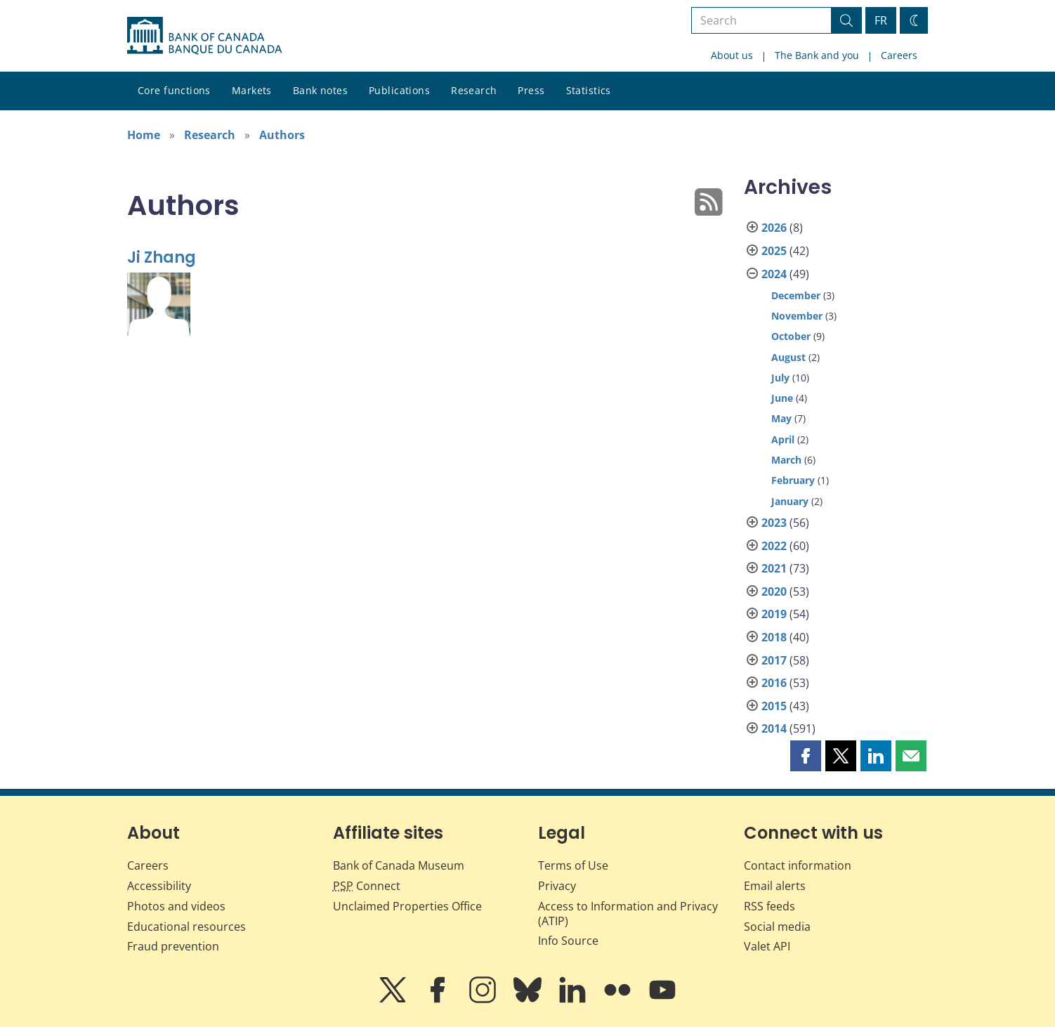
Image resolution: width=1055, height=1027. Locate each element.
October (791, 336)
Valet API (767, 946)
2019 (774, 614)
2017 (774, 660)
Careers (899, 55)
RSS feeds (769, 906)
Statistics (588, 90)
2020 (774, 591)
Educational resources (186, 926)
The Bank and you (817, 55)
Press (531, 90)
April (782, 439)
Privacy (557, 886)
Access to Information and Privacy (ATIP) (628, 913)
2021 (774, 568)
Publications (399, 90)
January (789, 501)
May (781, 418)
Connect (366, 886)
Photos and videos (176, 906)
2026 (774, 227)
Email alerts (775, 886)
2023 (774, 522)
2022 (774, 546)
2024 (774, 274)
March (786, 459)
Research (474, 90)
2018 (774, 637)
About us (732, 55)
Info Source (568, 940)
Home (143, 135)
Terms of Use (573, 865)
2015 (774, 706)
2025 (774, 251)
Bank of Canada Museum (398, 865)
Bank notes (320, 90)
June (782, 398)
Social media (777, 926)
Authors (282, 135)
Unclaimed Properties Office (407, 906)
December (795, 295)
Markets (252, 90)
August (788, 357)
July (780, 377)
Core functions (174, 90)
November (797, 315)
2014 (774, 728)
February (793, 480)
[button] (805, 755)
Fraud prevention (173, 946)
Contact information (797, 865)
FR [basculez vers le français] (880, 20)
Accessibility (159, 886)
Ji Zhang (161, 257)
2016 (774, 683)
